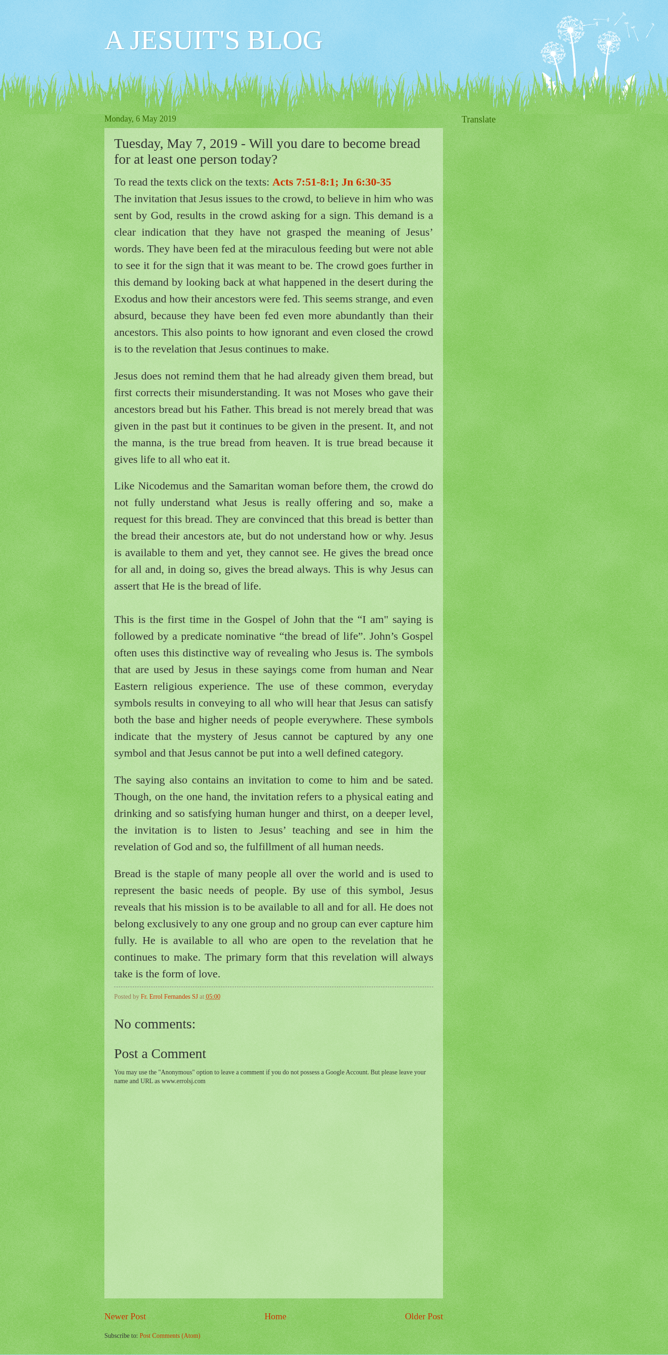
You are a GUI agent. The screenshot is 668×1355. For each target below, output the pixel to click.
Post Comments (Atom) (170, 1335)
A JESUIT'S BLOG (213, 40)
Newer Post (125, 1316)
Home (275, 1316)
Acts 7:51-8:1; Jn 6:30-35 (332, 182)
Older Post (424, 1316)
